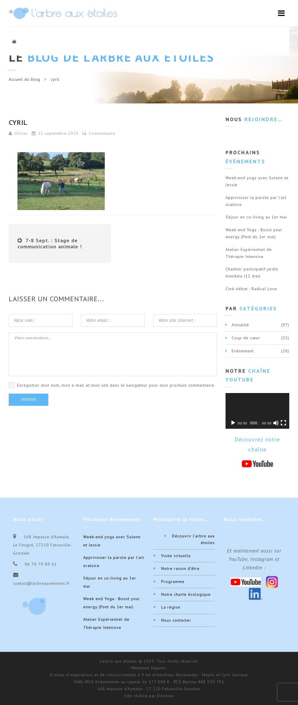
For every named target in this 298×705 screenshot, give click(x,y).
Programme (173, 581)
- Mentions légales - (149, 667)
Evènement (243, 351)
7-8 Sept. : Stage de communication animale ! (49, 243)
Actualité (240, 324)
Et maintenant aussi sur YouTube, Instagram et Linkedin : (254, 559)
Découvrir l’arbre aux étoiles (193, 539)
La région (170, 607)
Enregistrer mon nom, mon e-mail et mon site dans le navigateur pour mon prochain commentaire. (116, 385)
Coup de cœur (246, 337)
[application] (257, 411)
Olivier (21, 133)
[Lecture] (233, 423)
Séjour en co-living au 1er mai (256, 217)
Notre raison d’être (180, 568)
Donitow (165, 695)
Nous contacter (176, 620)
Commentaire (98, 133)
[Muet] (276, 423)
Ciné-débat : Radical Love (251, 288)
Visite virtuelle (176, 555)
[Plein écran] (283, 423)
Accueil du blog (24, 79)
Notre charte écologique (186, 594)
